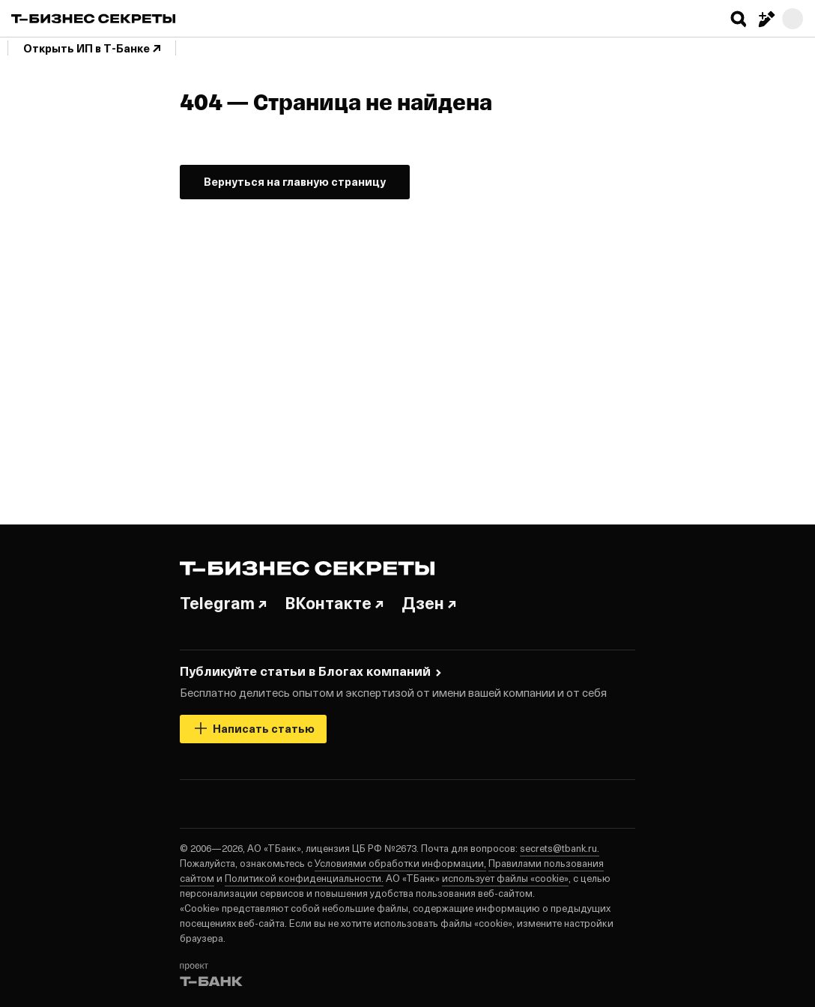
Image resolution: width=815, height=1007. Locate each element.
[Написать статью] (765, 18)
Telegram (223, 602)
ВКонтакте (334, 602)
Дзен (429, 602)
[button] (738, 18)
